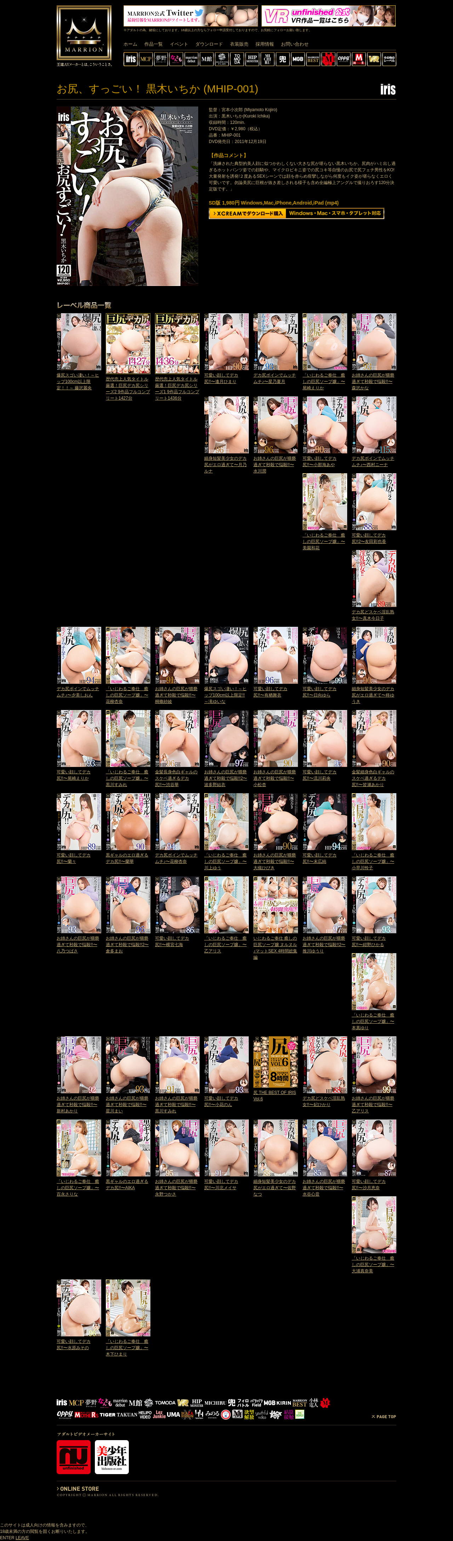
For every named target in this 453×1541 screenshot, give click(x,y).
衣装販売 (239, 44)
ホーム (130, 44)
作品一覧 (153, 44)
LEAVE (22, 1537)
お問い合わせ (295, 44)
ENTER (7, 1537)
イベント (179, 44)
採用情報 (265, 44)
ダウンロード (209, 44)
